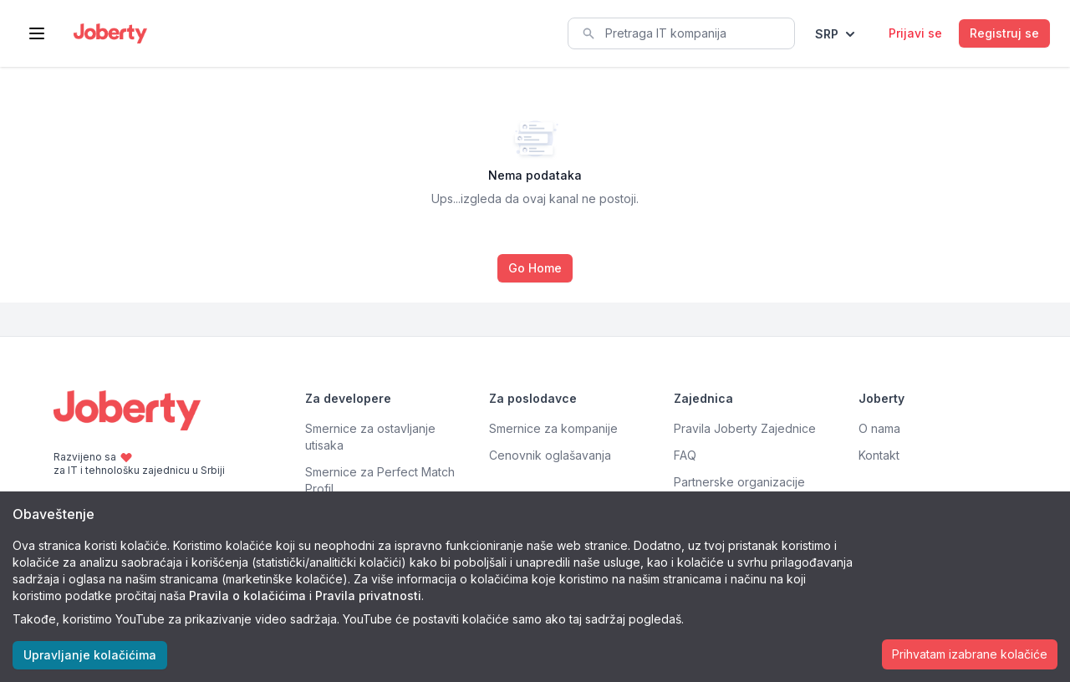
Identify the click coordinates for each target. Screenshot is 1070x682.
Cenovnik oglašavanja (550, 455)
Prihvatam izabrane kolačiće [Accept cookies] (969, 654)
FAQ (685, 455)
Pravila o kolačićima (247, 595)
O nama (879, 428)
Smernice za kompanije (553, 428)
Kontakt (879, 455)
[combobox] (681, 33)
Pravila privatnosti (368, 595)
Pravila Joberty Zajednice (745, 428)
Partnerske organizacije (739, 482)
